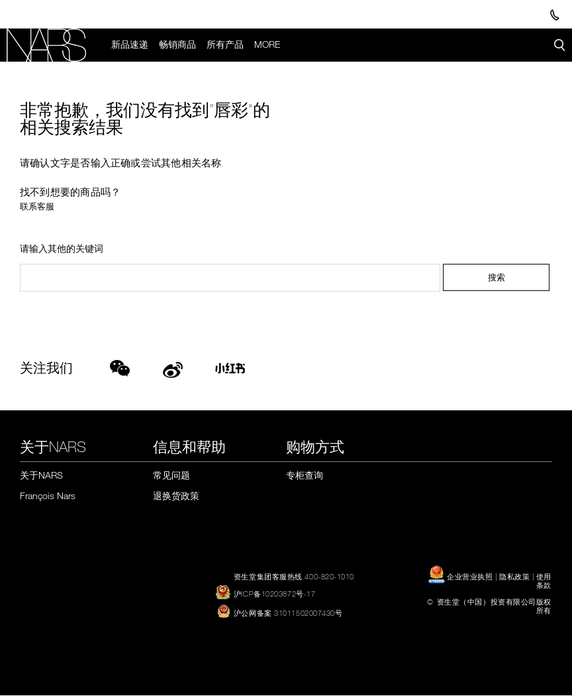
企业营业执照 (461, 576)
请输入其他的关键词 (61, 249)
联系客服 (37, 206)
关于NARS (41, 475)
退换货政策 (176, 495)
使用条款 (543, 581)
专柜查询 (304, 475)
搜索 (496, 277)
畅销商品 (177, 44)
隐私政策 (514, 576)
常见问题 (171, 475)
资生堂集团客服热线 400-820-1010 (294, 576)
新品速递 (129, 44)
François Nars (47, 495)
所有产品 (225, 44)
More (267, 44)
